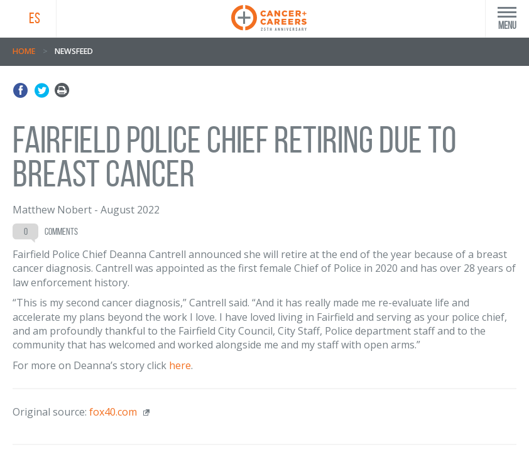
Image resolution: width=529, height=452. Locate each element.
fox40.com (113, 412)
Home (24, 51)
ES (34, 18)
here (180, 365)
